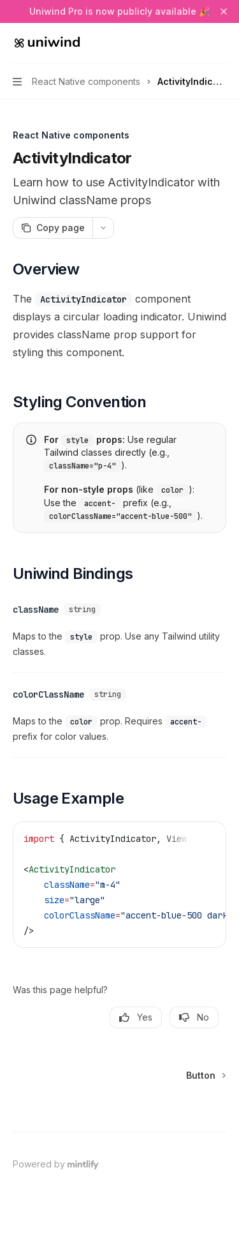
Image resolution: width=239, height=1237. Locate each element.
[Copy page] (52, 228)
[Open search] (198, 43)
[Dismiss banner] (224, 11)
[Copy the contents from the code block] (207, 833)
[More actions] (222, 43)
